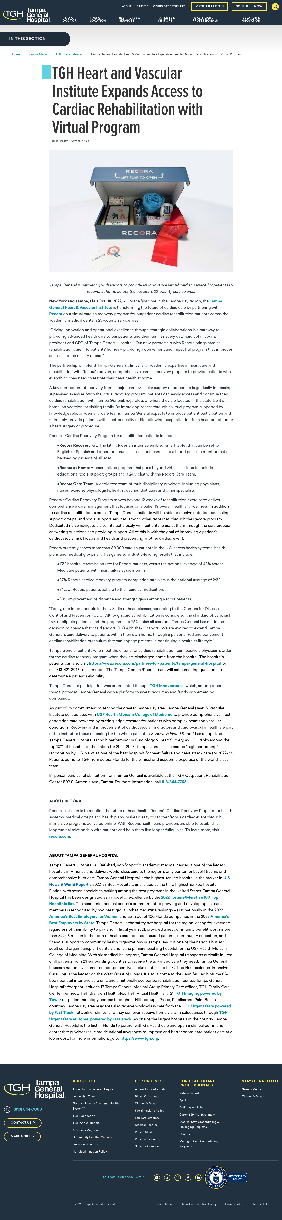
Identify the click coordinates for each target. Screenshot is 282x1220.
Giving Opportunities (169, 6)
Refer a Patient (189, 1093)
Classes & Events (146, 1103)
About (126, 6)
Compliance (165, 1204)
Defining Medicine (191, 1107)
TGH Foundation (84, 1116)
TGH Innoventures (167, 686)
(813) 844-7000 (28, 1110)
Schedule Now (249, 6)
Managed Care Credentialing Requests (199, 1144)
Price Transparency (148, 1139)
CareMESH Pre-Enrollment (197, 1114)
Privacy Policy (234, 1204)
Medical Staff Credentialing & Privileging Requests (199, 1125)
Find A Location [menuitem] (98, 19)
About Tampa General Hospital (93, 1089)
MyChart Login (209, 6)
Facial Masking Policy (149, 1110)
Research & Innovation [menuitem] (250, 19)
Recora (55, 314)
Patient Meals (144, 1132)
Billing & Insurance (147, 1096)
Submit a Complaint (148, 1146)
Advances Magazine (86, 1130)
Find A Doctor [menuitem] (70, 19)
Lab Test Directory (147, 1118)
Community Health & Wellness (93, 1137)
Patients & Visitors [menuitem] (166, 19)
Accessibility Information (151, 1089)
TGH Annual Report (86, 1123)
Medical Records (146, 1125)
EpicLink (185, 1100)
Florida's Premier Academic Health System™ (96, 1106)
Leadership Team (84, 1096)
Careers (142, 6)
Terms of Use (261, 1204)
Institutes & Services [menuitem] (129, 19)
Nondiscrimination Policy (90, 1151)
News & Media (251, 1089)
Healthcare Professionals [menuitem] (205, 19)
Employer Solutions (86, 1144)
